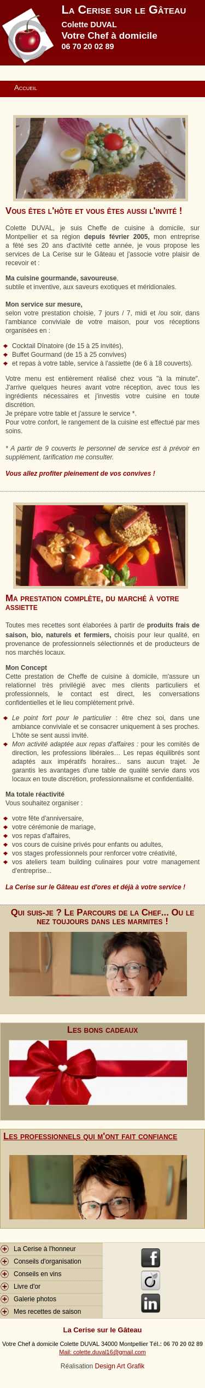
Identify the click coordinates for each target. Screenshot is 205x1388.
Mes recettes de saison (47, 1311)
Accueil (25, 87)
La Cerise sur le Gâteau (124, 9)
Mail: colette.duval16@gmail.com (102, 1352)
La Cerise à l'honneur (45, 1249)
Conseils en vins (37, 1274)
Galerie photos (35, 1299)
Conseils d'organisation (47, 1261)
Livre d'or (27, 1286)
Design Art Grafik (120, 1366)
